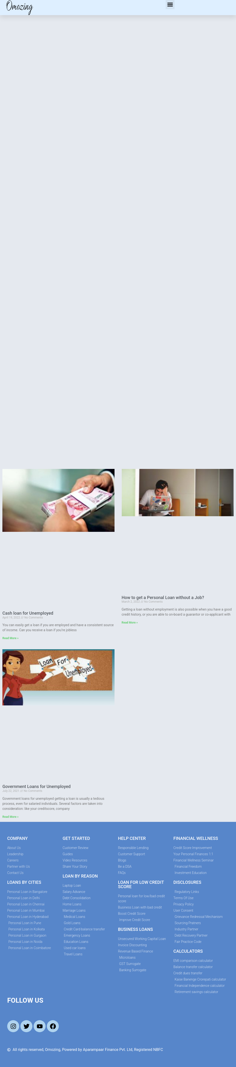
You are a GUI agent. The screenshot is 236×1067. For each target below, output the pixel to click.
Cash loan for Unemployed (27, 613)
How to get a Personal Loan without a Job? (163, 597)
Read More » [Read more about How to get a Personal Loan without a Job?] (130, 622)
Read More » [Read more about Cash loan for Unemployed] (10, 638)
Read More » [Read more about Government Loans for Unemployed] (10, 816)
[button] (170, 4)
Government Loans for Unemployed (36, 786)
